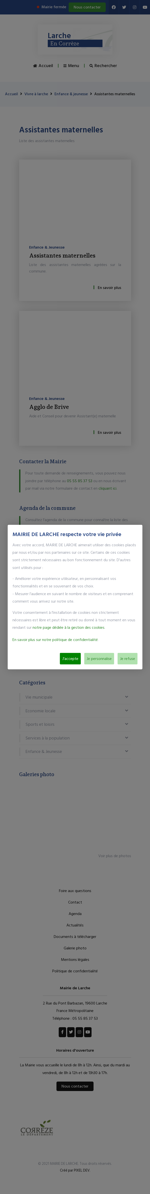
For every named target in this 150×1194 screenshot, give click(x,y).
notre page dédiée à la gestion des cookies (68, 627)
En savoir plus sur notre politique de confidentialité (55, 640)
